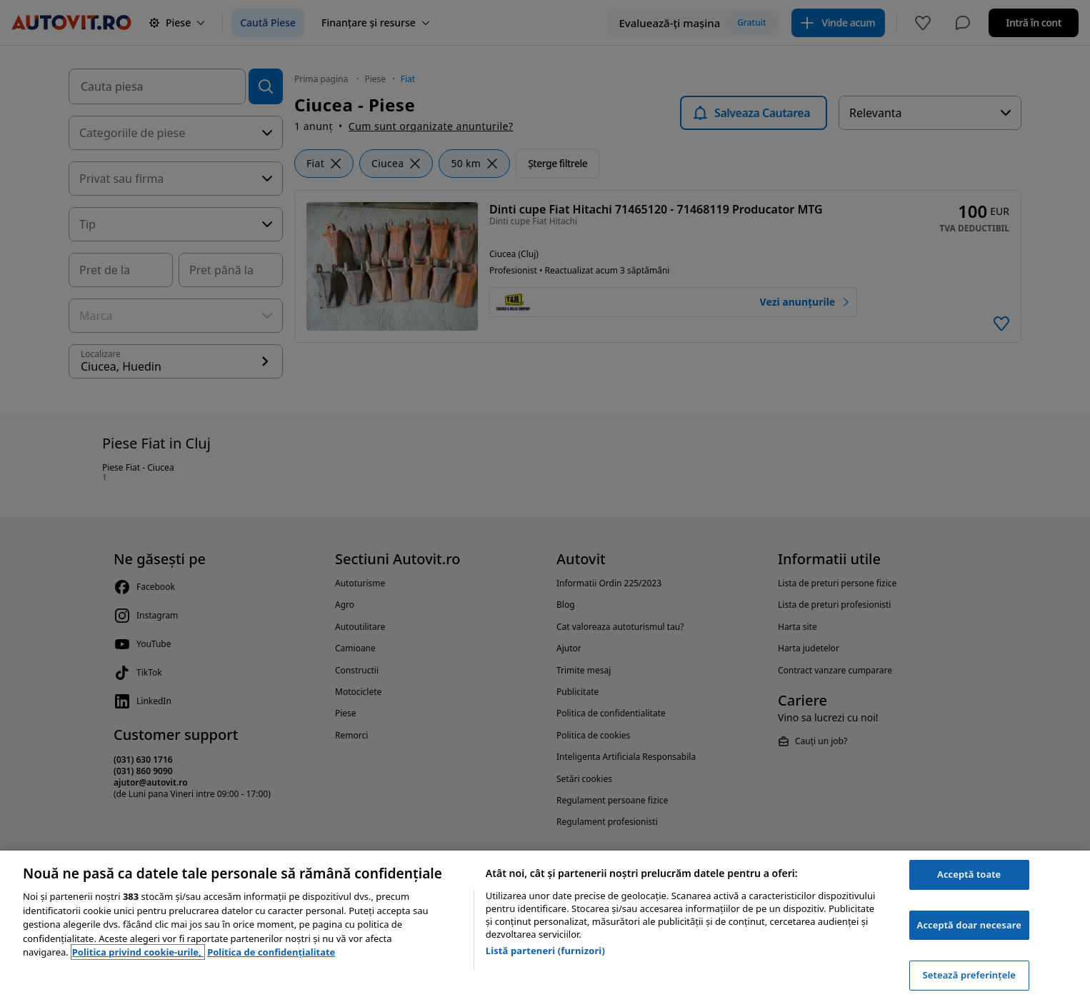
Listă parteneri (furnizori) (545, 950)
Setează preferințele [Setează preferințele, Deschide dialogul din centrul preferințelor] (968, 974)
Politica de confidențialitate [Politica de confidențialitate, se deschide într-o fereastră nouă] (271, 952)
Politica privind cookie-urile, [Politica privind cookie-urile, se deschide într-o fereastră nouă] (138, 952)
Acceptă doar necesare (969, 924)
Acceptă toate (969, 874)
